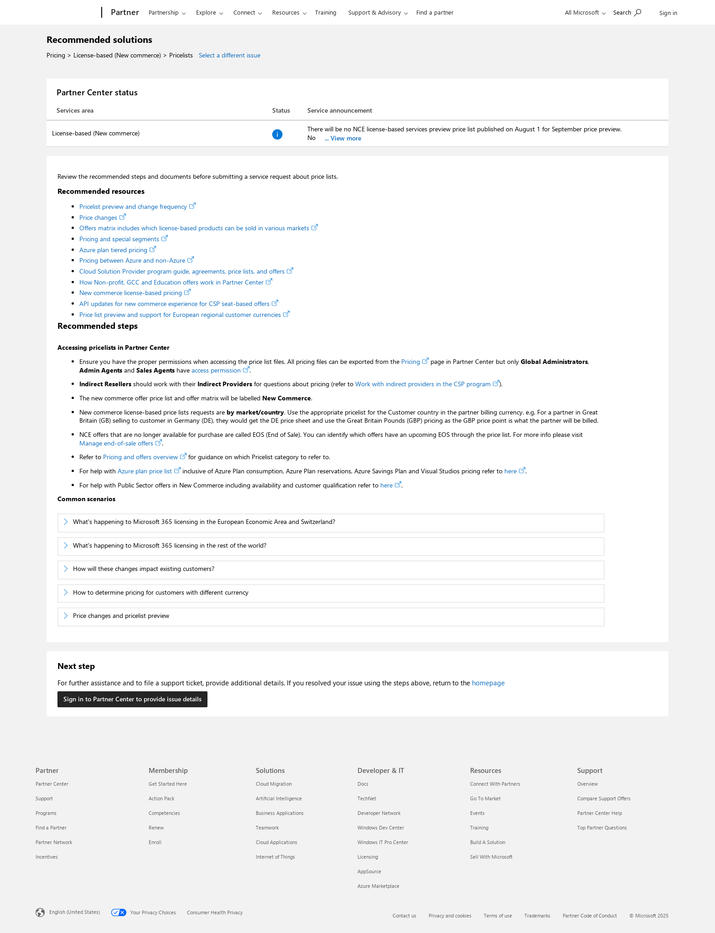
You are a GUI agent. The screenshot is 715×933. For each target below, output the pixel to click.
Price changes (102, 217)
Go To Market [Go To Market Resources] (485, 798)
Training (326, 12)
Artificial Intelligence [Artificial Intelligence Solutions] (279, 798)
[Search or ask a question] (627, 11)
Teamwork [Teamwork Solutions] (267, 827)
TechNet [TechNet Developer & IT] (367, 798)
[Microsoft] (67, 12)
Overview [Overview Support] (587, 783)
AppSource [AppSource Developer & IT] (369, 871)
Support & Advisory (374, 12)
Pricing (415, 361)
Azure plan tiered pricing (117, 249)
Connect (244, 12)
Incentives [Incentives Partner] (47, 856)
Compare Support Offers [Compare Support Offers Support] (604, 798)
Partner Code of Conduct (590, 915)
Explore (206, 12)
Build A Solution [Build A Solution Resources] (487, 842)
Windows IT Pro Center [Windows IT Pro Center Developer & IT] (383, 842)
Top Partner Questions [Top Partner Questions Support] (602, 827)
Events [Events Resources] (477, 812)
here (514, 470)
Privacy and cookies (450, 915)
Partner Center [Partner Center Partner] (52, 783)
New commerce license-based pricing (135, 292)
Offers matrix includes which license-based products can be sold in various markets (198, 227)
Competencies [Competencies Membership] (164, 812)
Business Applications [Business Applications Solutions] (280, 812)
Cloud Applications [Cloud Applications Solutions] (276, 842)
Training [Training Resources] (479, 827)
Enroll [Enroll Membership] (155, 842)
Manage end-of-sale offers (120, 443)
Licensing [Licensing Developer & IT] (368, 856)
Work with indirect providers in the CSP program (427, 383)
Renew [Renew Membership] (156, 827)
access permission (220, 370)
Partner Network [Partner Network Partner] (54, 842)
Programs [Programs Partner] (46, 812)
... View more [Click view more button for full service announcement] (343, 138)
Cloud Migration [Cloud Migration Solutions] (274, 783)
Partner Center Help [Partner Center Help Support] (599, 812)
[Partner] (124, 12)
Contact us (404, 915)
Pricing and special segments (123, 238)
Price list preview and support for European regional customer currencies (184, 314)
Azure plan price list (149, 470)
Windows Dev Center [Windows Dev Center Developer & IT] (381, 827)
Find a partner (435, 12)
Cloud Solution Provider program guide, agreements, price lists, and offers (186, 271)
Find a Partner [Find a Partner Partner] (51, 827)
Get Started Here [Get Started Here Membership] (168, 783)
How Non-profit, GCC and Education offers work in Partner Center (175, 282)
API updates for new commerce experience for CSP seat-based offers (178, 303)
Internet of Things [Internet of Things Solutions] (275, 856)
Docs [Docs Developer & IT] (363, 783)
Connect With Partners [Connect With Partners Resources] (495, 783)
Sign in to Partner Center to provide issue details (132, 699)
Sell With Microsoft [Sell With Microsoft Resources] (491, 856)
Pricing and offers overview (145, 456)
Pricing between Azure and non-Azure (136, 260)
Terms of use (498, 915)
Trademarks (537, 915)
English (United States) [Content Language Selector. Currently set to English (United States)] (74, 911)
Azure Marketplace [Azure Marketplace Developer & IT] (378, 885)
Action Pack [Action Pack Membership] (161, 798)
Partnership (164, 12)
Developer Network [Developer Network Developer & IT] (379, 812)
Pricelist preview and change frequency (137, 206)
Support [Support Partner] (44, 798)
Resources (286, 12)
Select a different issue (229, 55)
